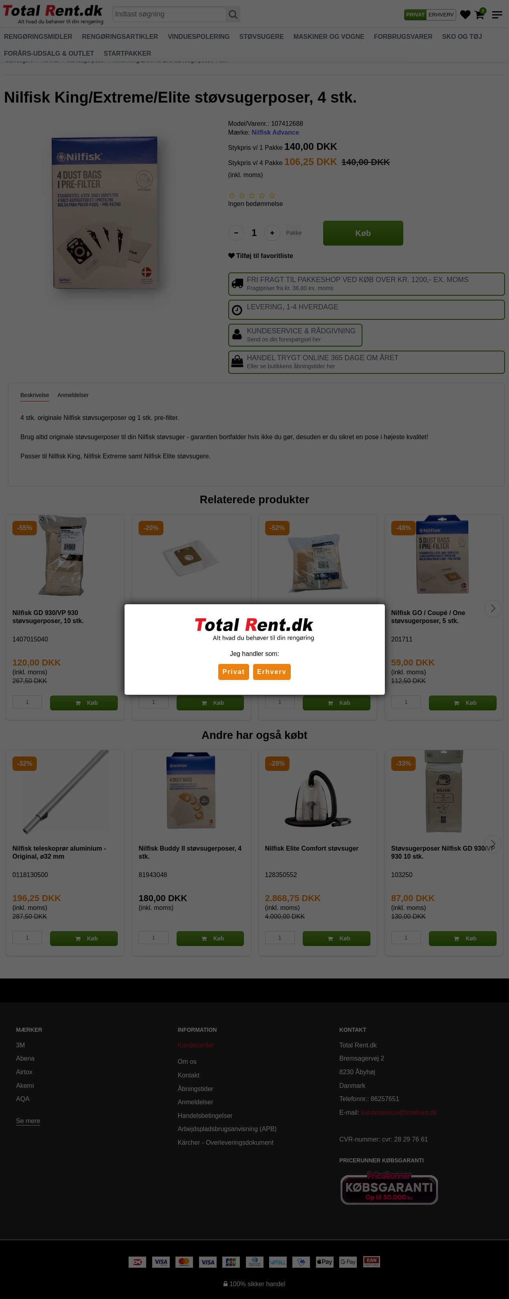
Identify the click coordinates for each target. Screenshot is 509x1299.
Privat (233, 671)
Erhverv (272, 671)
